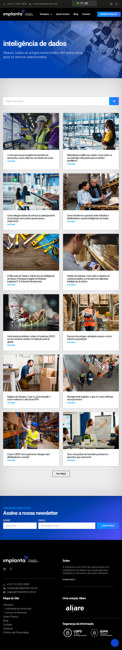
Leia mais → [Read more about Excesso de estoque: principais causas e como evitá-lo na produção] (72, 342)
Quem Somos (63, 14)
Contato (86, 14)
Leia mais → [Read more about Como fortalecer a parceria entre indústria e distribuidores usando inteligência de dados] (72, 221)
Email (42, 520)
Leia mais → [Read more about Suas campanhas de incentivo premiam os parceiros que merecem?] (72, 460)
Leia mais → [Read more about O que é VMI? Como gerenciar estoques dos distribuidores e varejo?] (12, 460)
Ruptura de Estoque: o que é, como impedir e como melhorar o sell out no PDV (28, 398)
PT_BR (82, 3)
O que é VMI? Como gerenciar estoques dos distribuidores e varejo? (28, 456)
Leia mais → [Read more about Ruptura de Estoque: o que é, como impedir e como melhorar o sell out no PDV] (12, 403)
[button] (61, 474)
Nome (6, 520)
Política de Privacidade (16, 632)
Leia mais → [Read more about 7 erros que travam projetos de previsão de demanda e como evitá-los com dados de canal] (12, 161)
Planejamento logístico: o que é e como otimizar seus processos (90, 398)
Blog (76, 14)
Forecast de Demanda (16, 612)
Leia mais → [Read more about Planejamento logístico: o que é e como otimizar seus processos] (72, 403)
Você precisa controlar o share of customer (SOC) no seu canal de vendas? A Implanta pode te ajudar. (31, 339)
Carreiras (8, 628)
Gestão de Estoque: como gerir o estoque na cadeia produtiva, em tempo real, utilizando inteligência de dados (88, 278)
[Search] (114, 101)
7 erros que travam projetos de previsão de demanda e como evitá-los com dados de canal (30, 156)
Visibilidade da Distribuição (18, 608)
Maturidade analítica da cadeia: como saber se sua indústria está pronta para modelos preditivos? (89, 158)
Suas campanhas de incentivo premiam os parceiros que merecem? (87, 456)
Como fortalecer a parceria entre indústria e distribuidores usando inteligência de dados (88, 217)
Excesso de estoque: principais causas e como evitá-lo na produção (89, 338)
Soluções (46, 14)
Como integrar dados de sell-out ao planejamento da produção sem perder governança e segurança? (31, 218)
